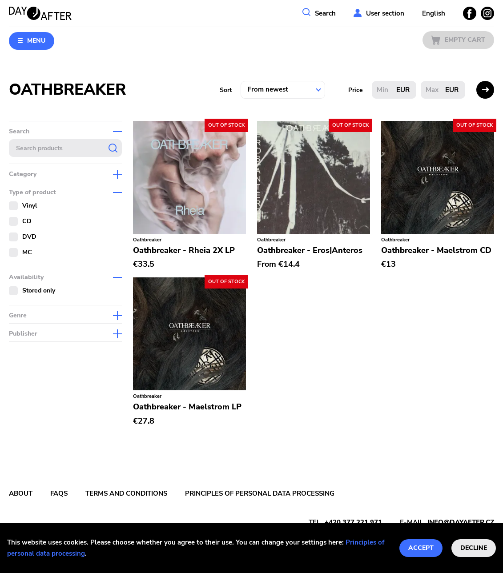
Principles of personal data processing (259, 493)
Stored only (38, 290)
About (20, 493)
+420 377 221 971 (353, 522)
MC (27, 252)
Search (325, 13)
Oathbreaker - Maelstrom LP (187, 406)
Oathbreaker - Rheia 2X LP (184, 250)
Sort (226, 90)
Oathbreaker (147, 239)
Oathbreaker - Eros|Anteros (309, 250)
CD (27, 221)
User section (385, 13)
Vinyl (29, 205)
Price (355, 90)
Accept (421, 548)
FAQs (59, 493)
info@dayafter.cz (460, 522)
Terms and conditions (126, 493)
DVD (29, 236)
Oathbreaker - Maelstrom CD (436, 250)
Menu (36, 40)
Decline (473, 548)
